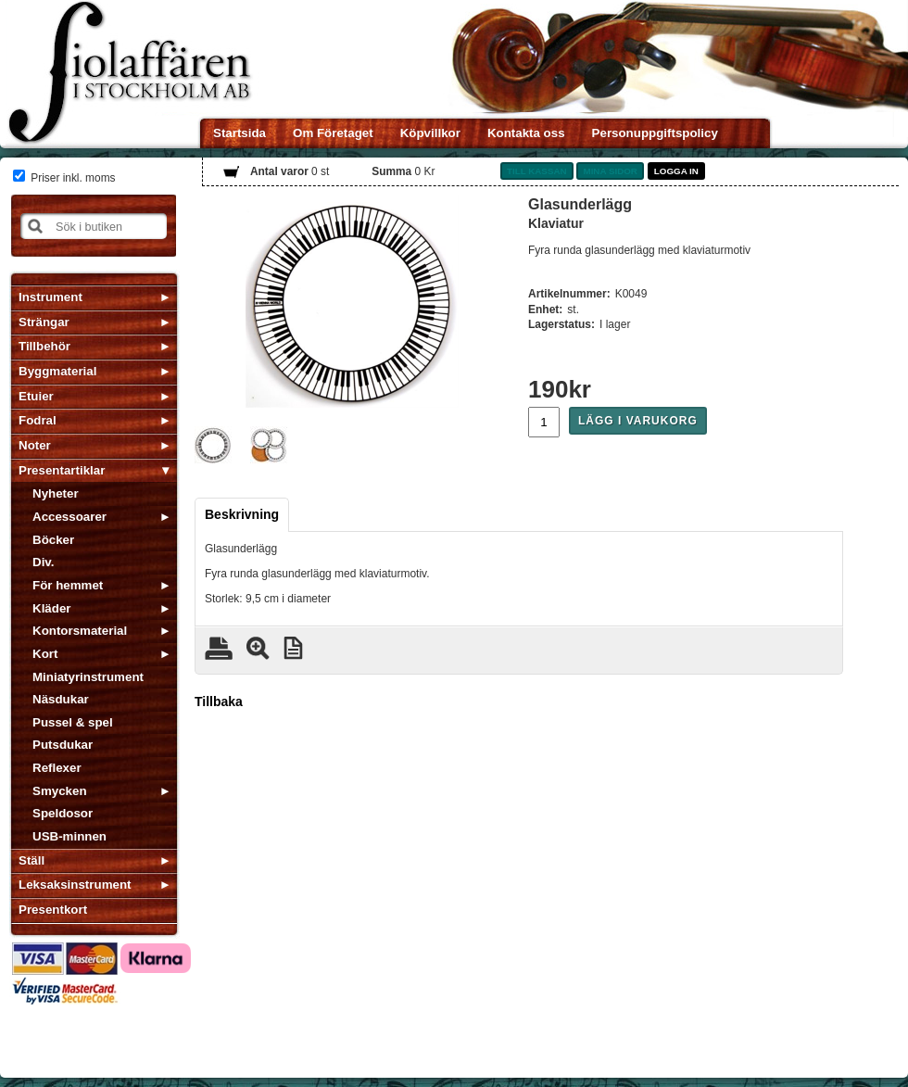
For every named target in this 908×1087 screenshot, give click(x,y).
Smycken (59, 791)
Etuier (36, 396)
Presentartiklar (62, 470)
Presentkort (53, 909)
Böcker (53, 540)
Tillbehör (44, 346)
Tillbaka (219, 701)
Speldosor (62, 813)
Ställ (31, 860)
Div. (43, 562)
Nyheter (55, 493)
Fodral (38, 420)
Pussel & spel (72, 722)
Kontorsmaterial (79, 631)
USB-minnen (69, 836)
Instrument (50, 297)
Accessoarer (69, 517)
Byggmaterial (57, 371)
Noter (35, 445)
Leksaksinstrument (75, 884)
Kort (44, 654)
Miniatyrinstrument (88, 677)
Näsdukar (60, 699)
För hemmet (67, 585)
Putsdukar (62, 745)
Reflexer (57, 768)
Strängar (44, 322)
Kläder (51, 608)
